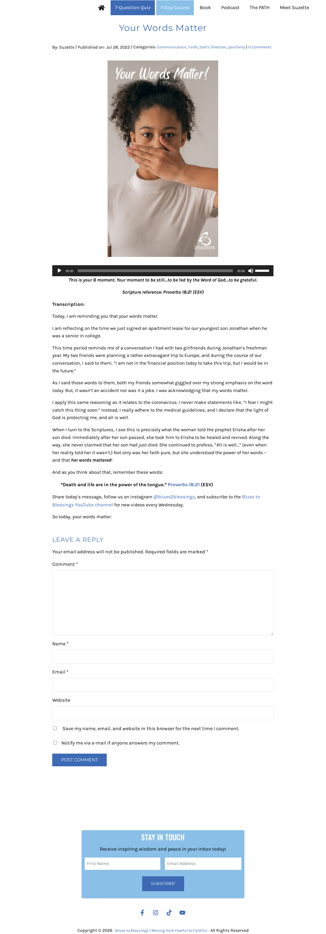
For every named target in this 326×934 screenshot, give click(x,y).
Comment (65, 596)
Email (60, 704)
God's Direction (220, 66)
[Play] (59, 298)
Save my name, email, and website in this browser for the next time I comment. (150, 760)
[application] (162, 297)
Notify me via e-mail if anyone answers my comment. (116, 775)
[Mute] (251, 298)
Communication (174, 66)
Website (61, 732)
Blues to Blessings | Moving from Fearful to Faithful (161, 930)
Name (60, 676)
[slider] (155, 297)
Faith (197, 66)
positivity (246, 66)
